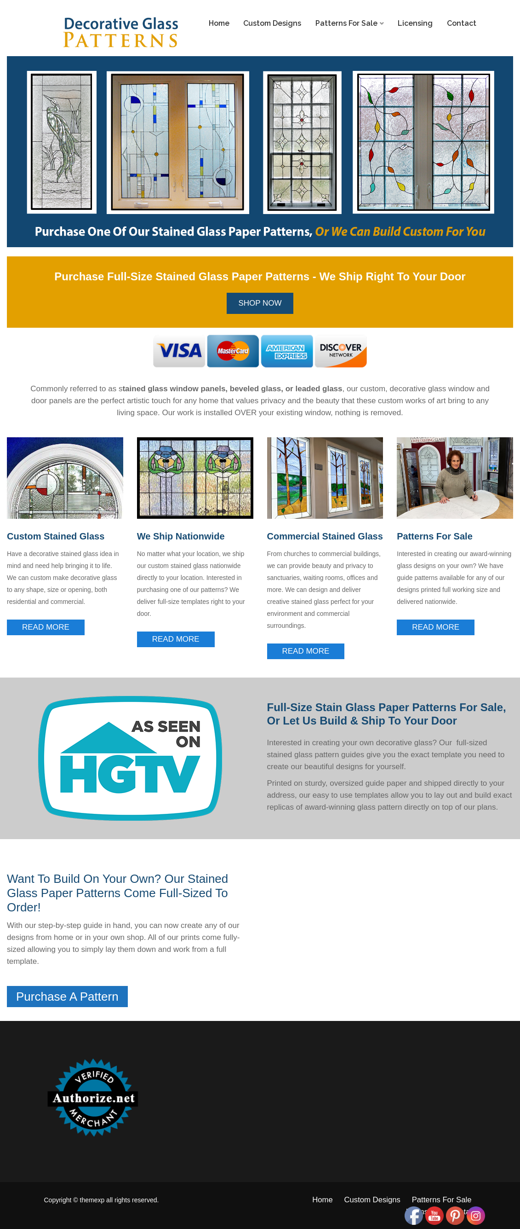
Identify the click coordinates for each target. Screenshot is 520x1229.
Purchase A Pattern (67, 996)
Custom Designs (272, 23)
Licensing (415, 23)
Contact (461, 23)
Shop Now (259, 303)
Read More (45, 627)
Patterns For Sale (346, 23)
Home (219, 23)
